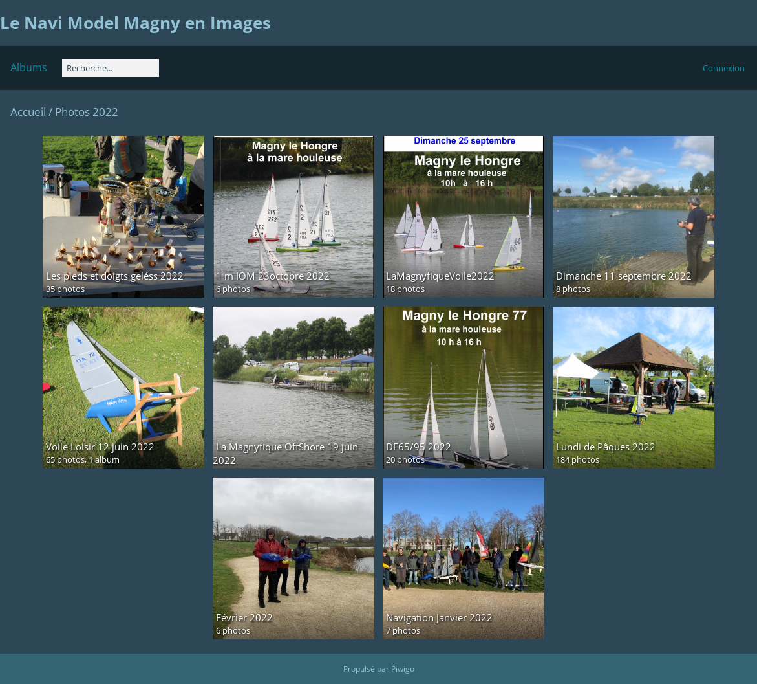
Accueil (28, 111)
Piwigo (402, 668)
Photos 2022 (86, 111)
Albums (28, 67)
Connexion (724, 68)
